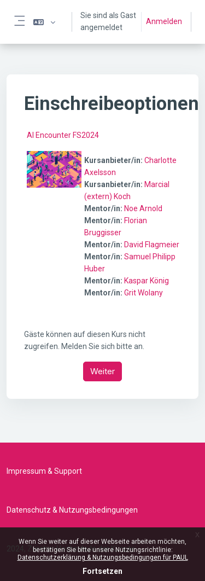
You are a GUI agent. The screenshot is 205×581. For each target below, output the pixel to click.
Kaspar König (146, 280)
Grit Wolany (143, 292)
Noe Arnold (143, 208)
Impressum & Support (44, 471)
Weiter (102, 371)
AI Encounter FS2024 (63, 135)
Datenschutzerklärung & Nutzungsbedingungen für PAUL (102, 557)
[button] (44, 22)
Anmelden (164, 21)
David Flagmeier (151, 244)
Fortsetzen (102, 571)
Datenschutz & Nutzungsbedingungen (72, 510)
